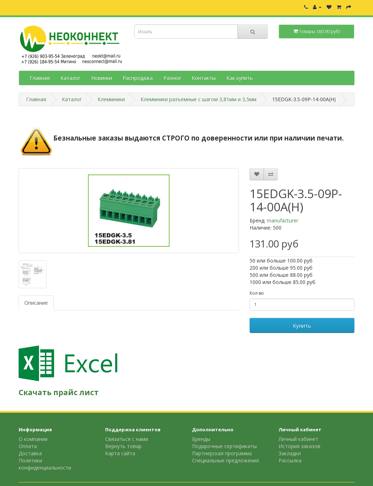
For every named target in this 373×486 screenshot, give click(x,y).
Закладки (290, 453)
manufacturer (282, 220)
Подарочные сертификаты (224, 446)
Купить (302, 325)
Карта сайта (120, 453)
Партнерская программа (222, 453)
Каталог (70, 77)
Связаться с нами (126, 439)
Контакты (204, 77)
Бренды (201, 439)
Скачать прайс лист (59, 392)
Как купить (239, 77)
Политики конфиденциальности (45, 464)
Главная (40, 77)
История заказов (299, 446)
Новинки (101, 77)
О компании (33, 439)
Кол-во (257, 293)
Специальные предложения (225, 460)
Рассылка (290, 460)
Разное (172, 77)
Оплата (28, 446)
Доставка (30, 453)
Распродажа (138, 77)
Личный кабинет (298, 439)
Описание (36, 302)
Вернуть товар (123, 446)
